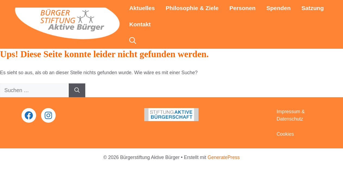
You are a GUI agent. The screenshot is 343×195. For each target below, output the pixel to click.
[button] (132, 40)
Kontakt (140, 24)
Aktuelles (142, 8)
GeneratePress (223, 157)
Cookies (285, 134)
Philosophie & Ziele (192, 8)
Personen (242, 8)
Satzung (312, 8)
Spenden (278, 8)
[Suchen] (77, 90)
